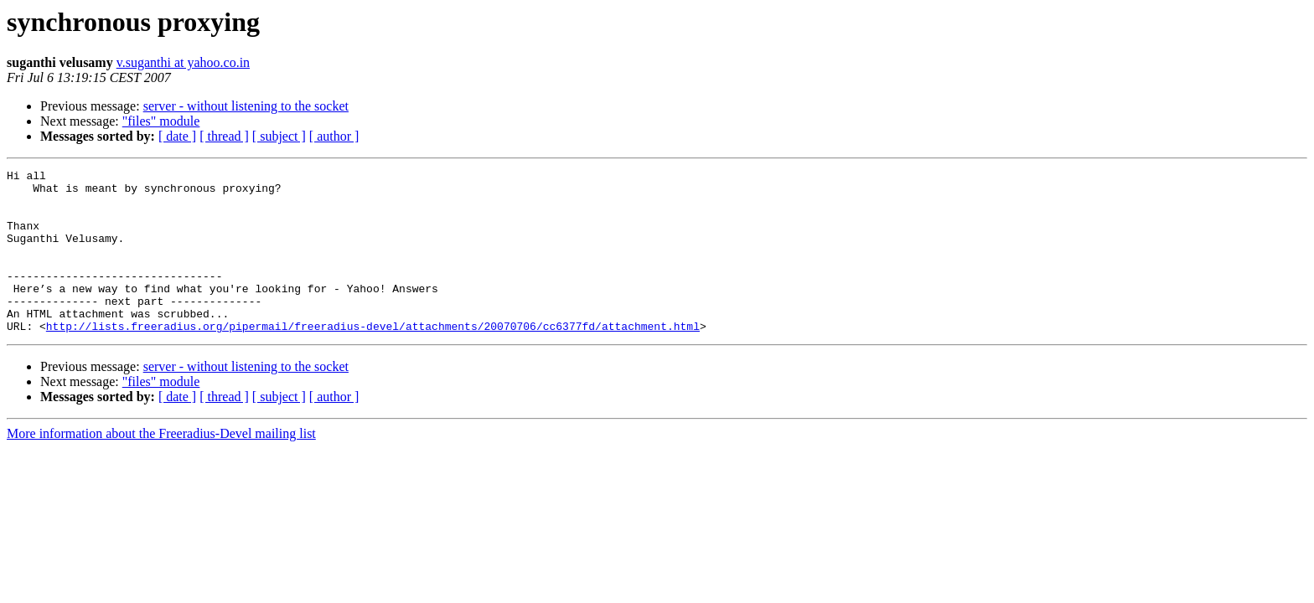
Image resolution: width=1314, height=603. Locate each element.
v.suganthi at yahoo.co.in (183, 62)
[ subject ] (279, 136)
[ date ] (177, 136)
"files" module (161, 121)
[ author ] (334, 136)
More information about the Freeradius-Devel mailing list (161, 466)
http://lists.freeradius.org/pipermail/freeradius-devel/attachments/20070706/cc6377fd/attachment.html (373, 358)
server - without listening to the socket (246, 106)
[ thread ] (224, 136)
